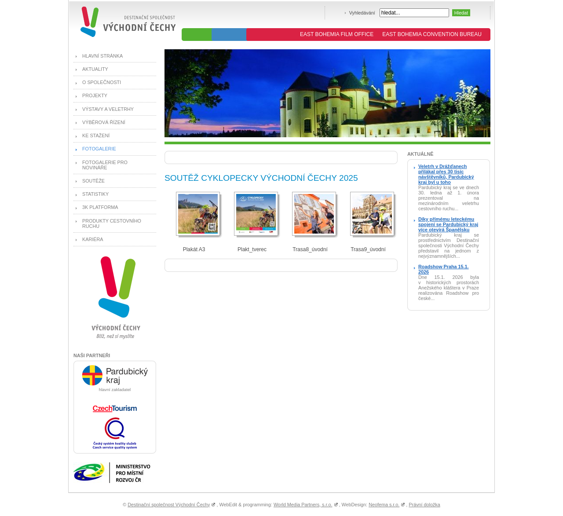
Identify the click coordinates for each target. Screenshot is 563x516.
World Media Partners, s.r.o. (303, 504)
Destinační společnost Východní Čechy (169, 504)
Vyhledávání (362, 12)
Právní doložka (424, 504)
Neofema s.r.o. (384, 504)
